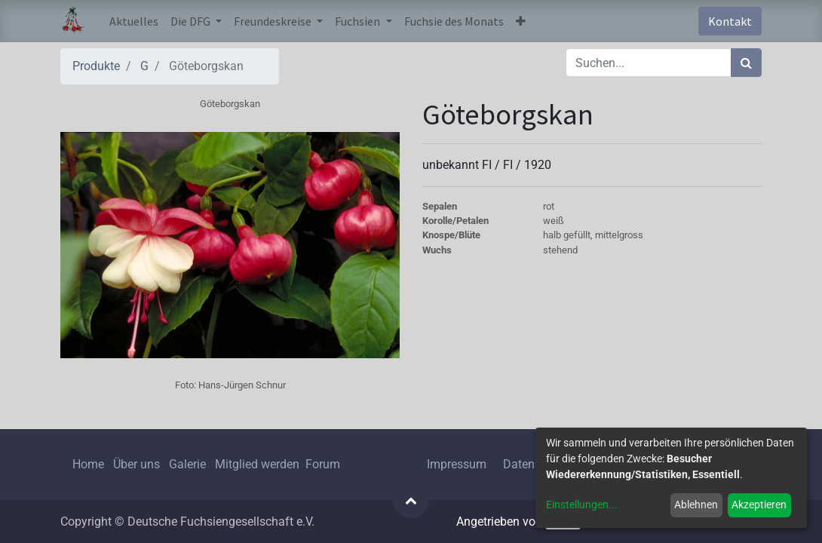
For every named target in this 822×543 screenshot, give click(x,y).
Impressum (456, 464)
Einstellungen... (582, 505)
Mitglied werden (258, 464)
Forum (322, 464)
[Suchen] (746, 62)
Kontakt (730, 21)
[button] (521, 21)
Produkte (96, 66)
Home (88, 464)
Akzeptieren (759, 505)
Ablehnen (696, 505)
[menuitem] (133, 21)
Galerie (187, 464)
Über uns (136, 464)
